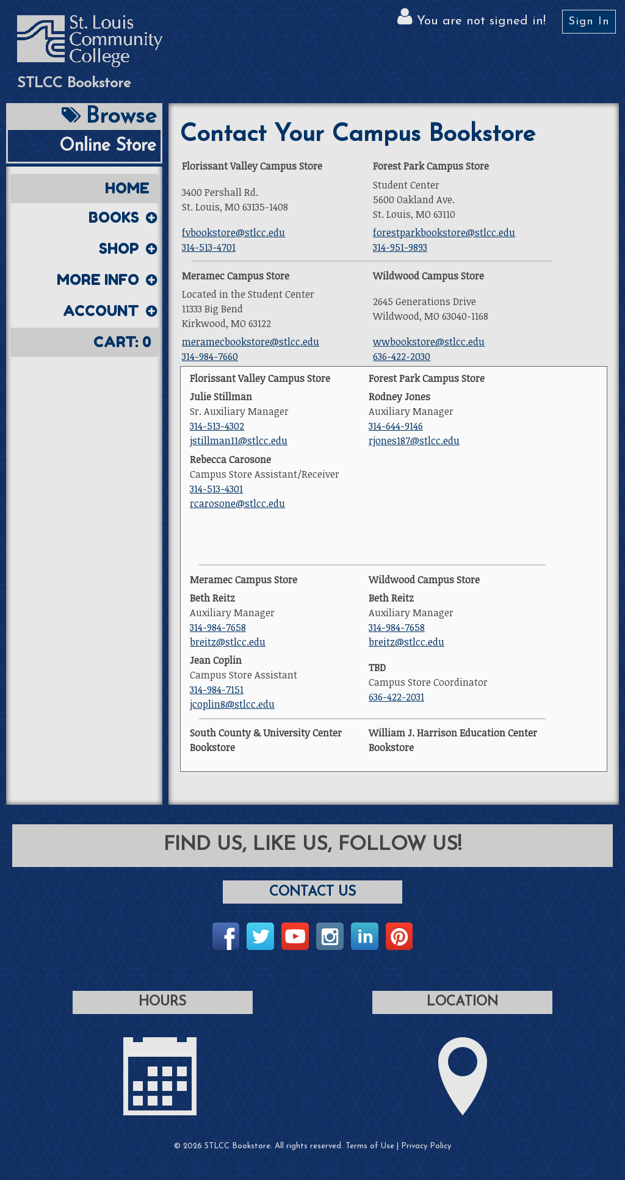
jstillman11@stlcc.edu (238, 440)
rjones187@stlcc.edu (414, 440)
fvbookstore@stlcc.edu (233, 232)
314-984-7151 (217, 689)
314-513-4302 (217, 426)
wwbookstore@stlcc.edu (429, 341)
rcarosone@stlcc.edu (237, 503)
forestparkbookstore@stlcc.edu (444, 232)
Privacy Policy (426, 1146)
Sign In (589, 21)
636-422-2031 (396, 696)
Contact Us (312, 892)
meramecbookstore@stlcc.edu (250, 341)
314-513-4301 (216, 488)
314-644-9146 (396, 426)
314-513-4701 (209, 247)
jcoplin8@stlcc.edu (232, 704)
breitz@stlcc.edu (228, 642)
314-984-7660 (210, 356)
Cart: (122, 342)
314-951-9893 (400, 247)
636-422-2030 (401, 356)
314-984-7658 (218, 627)
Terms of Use (369, 1146)
